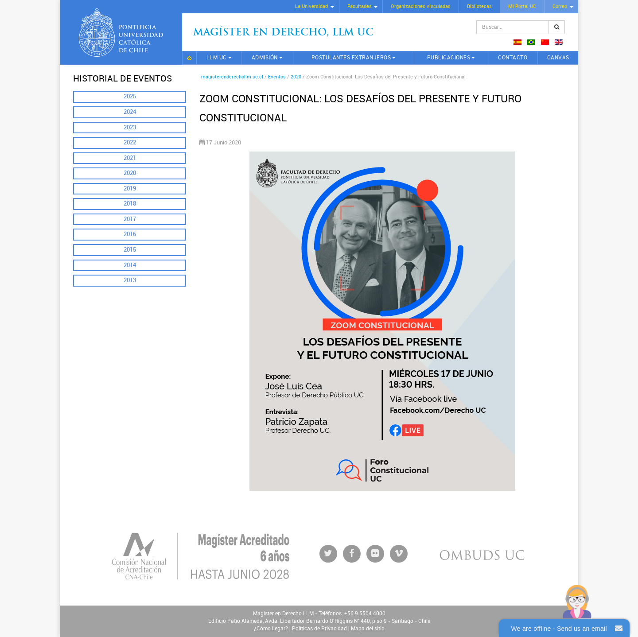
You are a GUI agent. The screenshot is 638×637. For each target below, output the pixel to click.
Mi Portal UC (522, 6)
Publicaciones (449, 57)
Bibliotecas (479, 6)
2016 (130, 234)
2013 (130, 280)
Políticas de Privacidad (319, 628)
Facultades (359, 6)
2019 (130, 188)
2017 (130, 219)
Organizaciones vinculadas (421, 6)
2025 (130, 96)
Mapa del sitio (368, 628)
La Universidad (311, 6)
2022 (130, 142)
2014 (130, 265)
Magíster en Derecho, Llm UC (283, 33)
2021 (130, 158)
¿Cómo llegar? (271, 628)
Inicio (189, 58)
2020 (130, 173)
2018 (130, 203)
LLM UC (216, 57)
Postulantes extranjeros (351, 57)
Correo (559, 6)
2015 (130, 249)
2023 (130, 127)
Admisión (265, 57)
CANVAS (558, 57)
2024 (130, 112)
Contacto (512, 57)
